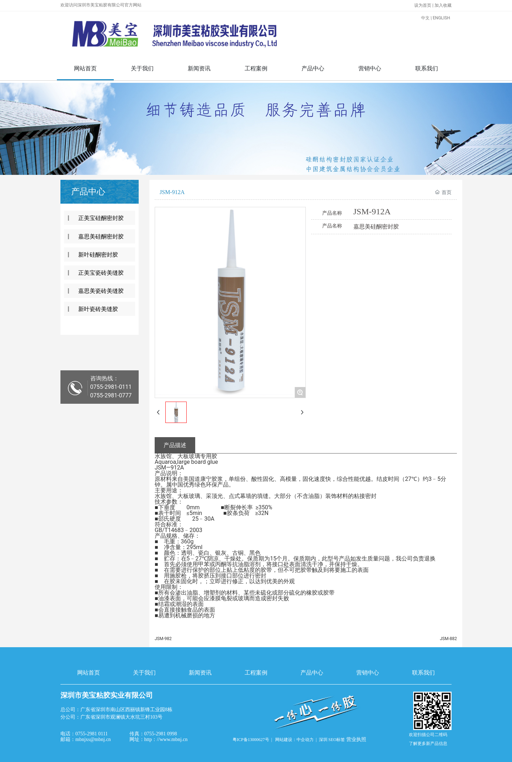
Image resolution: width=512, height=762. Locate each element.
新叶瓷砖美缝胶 (98, 309)
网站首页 (88, 673)
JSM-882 (448, 638)
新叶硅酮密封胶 (98, 255)
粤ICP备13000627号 (251, 739)
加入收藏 (443, 5)
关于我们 (144, 673)
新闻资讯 (200, 673)
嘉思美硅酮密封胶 (101, 237)
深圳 (323, 739)
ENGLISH (425, 28)
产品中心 (311, 673)
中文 (411, 28)
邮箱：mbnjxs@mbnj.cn (85, 739)
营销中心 (367, 673)
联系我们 (423, 673)
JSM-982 (163, 638)
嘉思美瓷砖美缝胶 (101, 291)
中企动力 (305, 739)
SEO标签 (337, 739)
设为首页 (423, 5)
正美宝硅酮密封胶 (101, 218)
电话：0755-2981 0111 (84, 733)
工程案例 (256, 673)
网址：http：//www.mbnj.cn (158, 739)
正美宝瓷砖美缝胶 (101, 273)
